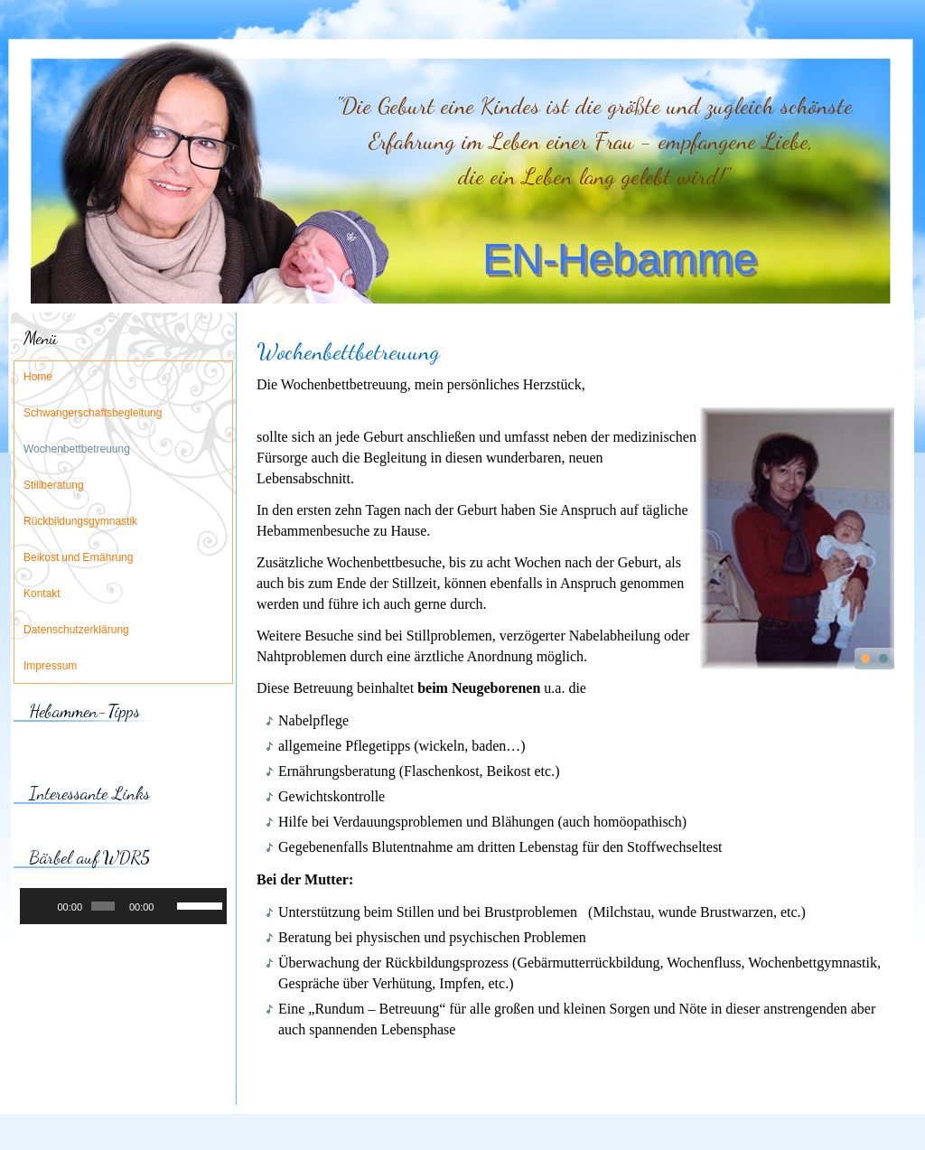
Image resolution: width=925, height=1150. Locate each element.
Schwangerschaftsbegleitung (92, 414)
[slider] (103, 906)
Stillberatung (53, 486)
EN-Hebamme (619, 259)
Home (37, 378)
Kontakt (42, 594)
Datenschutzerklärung (76, 631)
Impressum (50, 667)
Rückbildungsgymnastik (80, 522)
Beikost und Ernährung (78, 558)
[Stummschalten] (169, 906)
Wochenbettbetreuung (76, 450)
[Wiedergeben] (43, 906)
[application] (123, 906)
